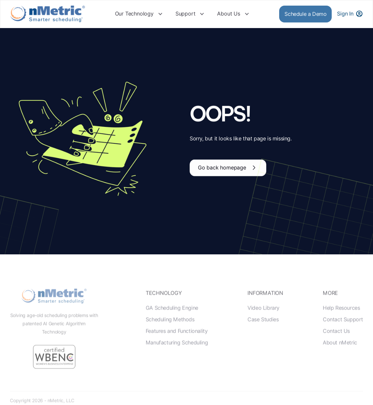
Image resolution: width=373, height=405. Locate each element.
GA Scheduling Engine (172, 314)
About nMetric (340, 349)
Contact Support (343, 326)
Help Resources (341, 314)
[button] (139, 14)
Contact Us (336, 337)
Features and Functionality (177, 337)
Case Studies (263, 326)
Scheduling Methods (170, 326)
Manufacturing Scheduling (177, 349)
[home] (47, 14)
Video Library (263, 314)
